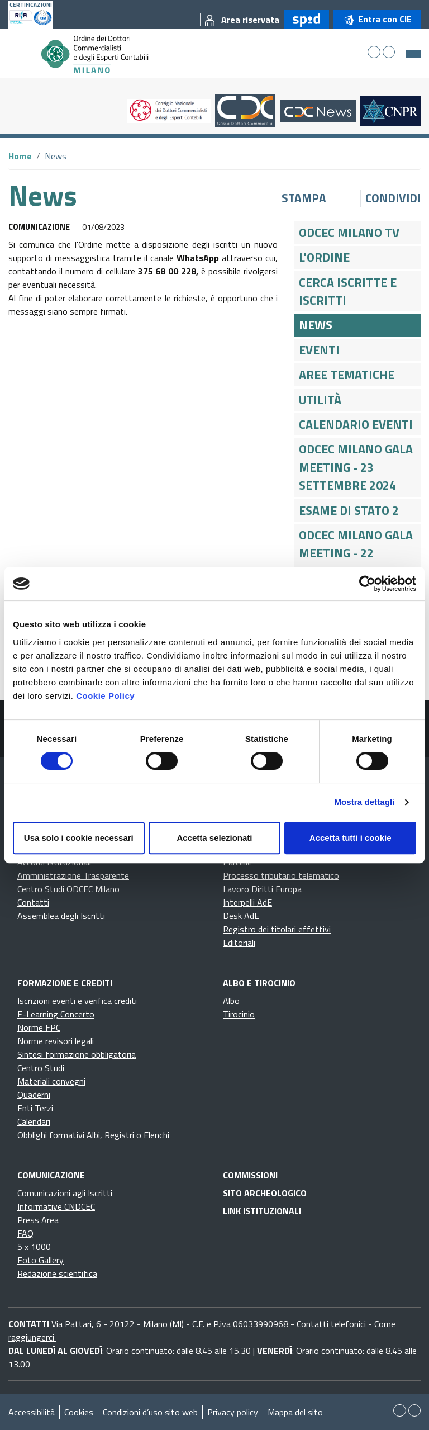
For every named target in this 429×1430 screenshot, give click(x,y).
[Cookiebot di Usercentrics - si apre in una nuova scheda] (367, 583)
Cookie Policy (105, 695)
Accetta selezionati (214, 837)
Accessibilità (31, 1412)
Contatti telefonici (331, 1323)
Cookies (78, 1412)
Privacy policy (232, 1412)
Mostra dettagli (364, 802)
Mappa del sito (295, 1412)
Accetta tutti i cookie (350, 837)
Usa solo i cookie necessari (79, 837)
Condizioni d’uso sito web (150, 1412)
